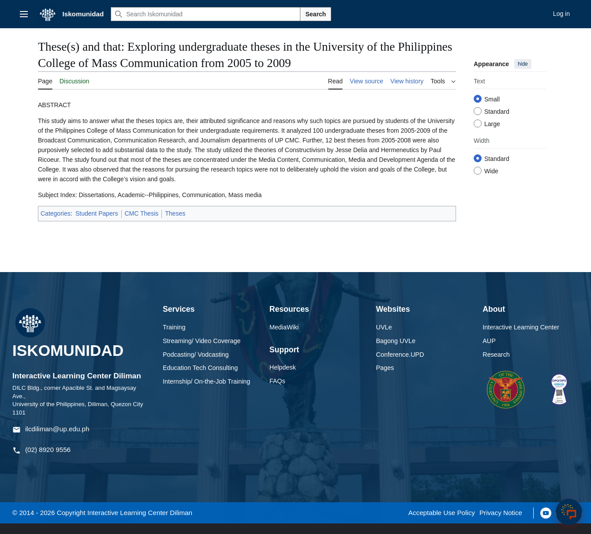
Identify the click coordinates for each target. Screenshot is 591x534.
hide (523, 64)
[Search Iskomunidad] (205, 14)
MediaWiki (284, 327)
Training (174, 327)
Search (315, 14)
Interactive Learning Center (521, 327)
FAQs (277, 381)
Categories (56, 213)
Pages (385, 367)
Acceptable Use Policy (441, 512)
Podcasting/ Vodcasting (196, 354)
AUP (489, 340)
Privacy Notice (500, 512)
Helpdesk (282, 367)
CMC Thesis (142, 213)
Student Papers (96, 213)
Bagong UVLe (396, 340)
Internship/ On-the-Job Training (206, 381)
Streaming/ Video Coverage (202, 340)
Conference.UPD (400, 354)
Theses (175, 213)
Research (496, 354)
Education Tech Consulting (200, 367)
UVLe (384, 327)
